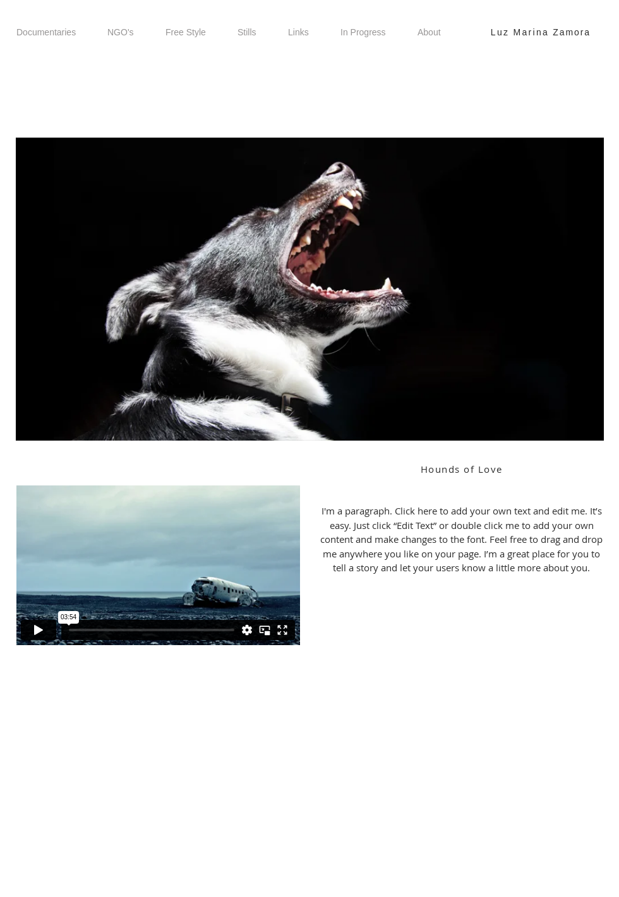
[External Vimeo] (158, 565)
